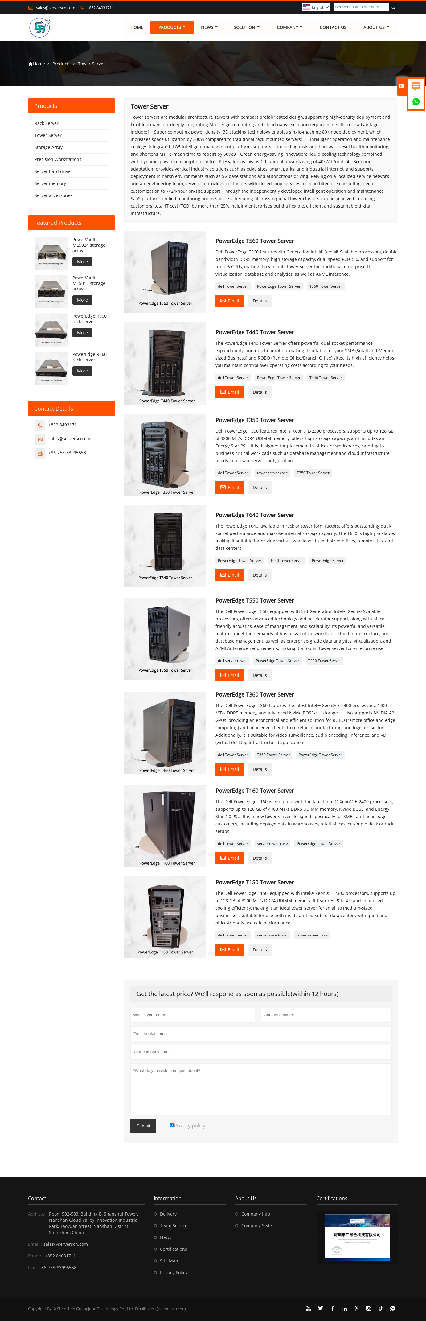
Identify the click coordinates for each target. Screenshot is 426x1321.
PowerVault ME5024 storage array (88, 245)
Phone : (35, 1256)
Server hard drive (53, 172)
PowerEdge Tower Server (279, 286)
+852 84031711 (100, 7)
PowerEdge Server (328, 560)
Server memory (50, 184)
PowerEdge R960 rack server (89, 319)
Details (260, 301)
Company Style (256, 1226)
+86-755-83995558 (67, 453)
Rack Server (47, 123)
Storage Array (49, 147)
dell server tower (232, 660)
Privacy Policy (173, 1273)
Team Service (173, 1226)
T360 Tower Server (273, 754)
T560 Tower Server (325, 286)
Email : (35, 1244)
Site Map (169, 1261)
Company (290, 28)
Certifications (173, 1249)
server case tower (272, 935)
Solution (247, 28)
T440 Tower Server (325, 378)
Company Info (255, 1214)
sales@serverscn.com (55, 7)
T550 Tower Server (324, 660)
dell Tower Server (233, 286)
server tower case (272, 843)
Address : (37, 1214)
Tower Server (48, 135)
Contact (37, 1198)
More (82, 262)
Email (229, 300)
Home (136, 28)
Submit (143, 1126)
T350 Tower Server (313, 472)
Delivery (168, 1214)
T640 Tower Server (286, 560)
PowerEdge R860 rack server (89, 357)
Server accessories (54, 196)
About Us (377, 28)
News (209, 28)
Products (172, 28)
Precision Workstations (58, 160)
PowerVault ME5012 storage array (88, 283)
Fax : (32, 1268)
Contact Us (333, 28)
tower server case (272, 472)
